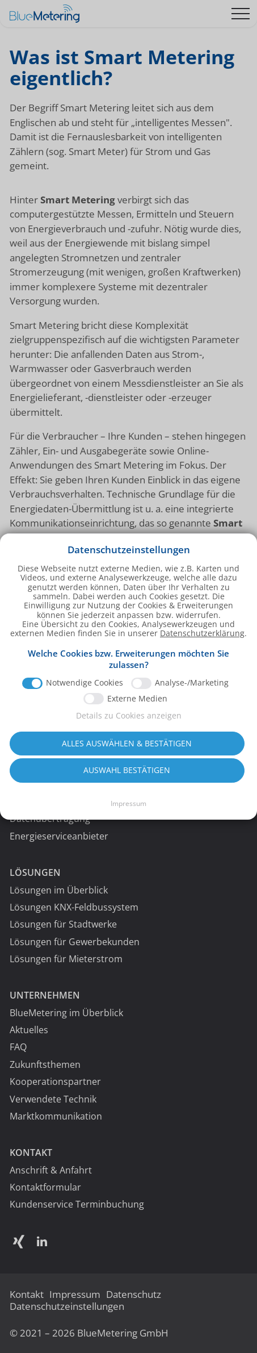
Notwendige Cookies (84, 692)
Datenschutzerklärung (202, 643)
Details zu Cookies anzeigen (129, 725)
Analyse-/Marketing (192, 692)
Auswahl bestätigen (126, 780)
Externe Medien (137, 708)
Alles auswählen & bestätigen (127, 753)
